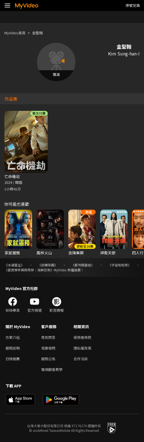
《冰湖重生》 (14, 265)
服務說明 (12, 348)
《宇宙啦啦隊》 (119, 265)
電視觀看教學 (52, 369)
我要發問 (48, 348)
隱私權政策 (82, 348)
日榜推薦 (12, 358)
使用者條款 (82, 337)
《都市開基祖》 (82, 265)
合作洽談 (81, 358)
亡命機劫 (12, 176)
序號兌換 (133, 5)
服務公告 (48, 358)
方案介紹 (12, 337)
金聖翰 (37, 32)
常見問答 (48, 337)
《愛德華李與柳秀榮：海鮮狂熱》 (29, 270)
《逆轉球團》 (48, 265)
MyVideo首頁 (15, 32)
